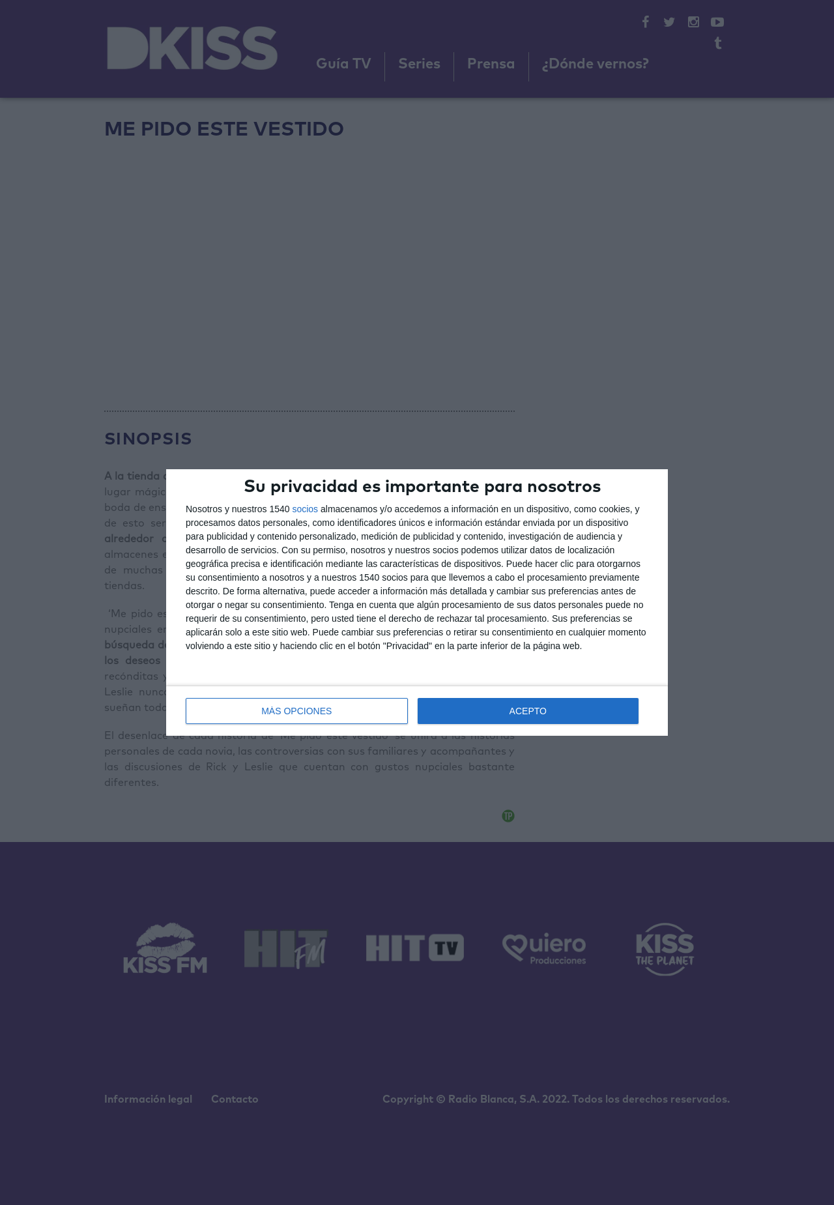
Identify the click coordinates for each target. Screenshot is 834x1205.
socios (305, 509)
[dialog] (417, 602)
